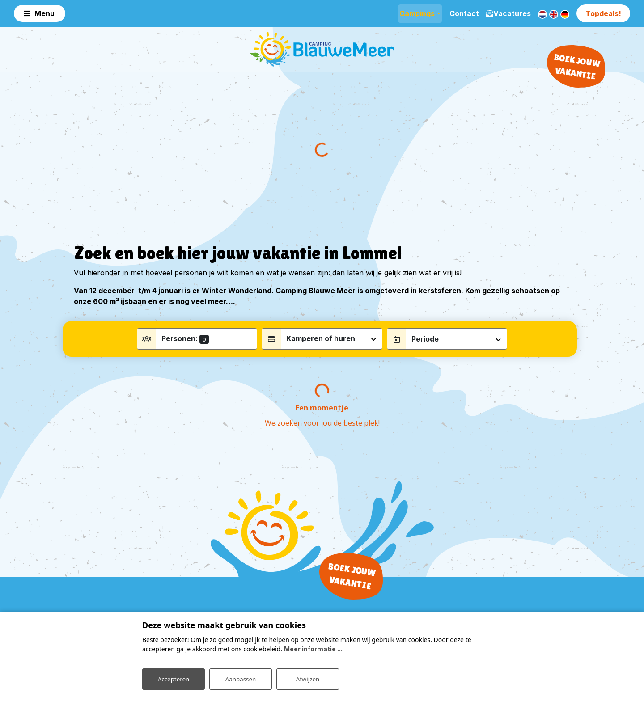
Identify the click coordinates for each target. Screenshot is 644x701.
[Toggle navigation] (39, 13)
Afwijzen (307, 678)
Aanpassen (241, 678)
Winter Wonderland (236, 299)
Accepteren (173, 678)
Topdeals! (603, 13)
